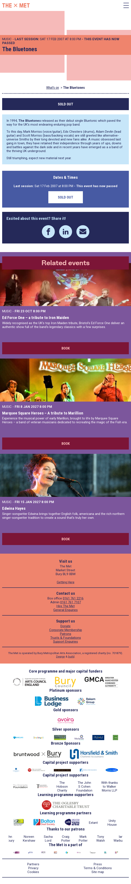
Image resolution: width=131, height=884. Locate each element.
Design (60, 656)
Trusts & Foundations (65, 638)
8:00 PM (39, 311)
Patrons (65, 634)
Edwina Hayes (13, 508)
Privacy (33, 868)
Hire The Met (66, 606)
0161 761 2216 (73, 598)
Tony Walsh (100, 838)
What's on (52, 88)
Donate (65, 626)
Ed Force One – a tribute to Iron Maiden (35, 317)
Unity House (112, 823)
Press (98, 864)
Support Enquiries (65, 642)
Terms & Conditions (98, 868)
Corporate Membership (65, 630)
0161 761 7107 (70, 602)
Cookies (33, 872)
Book (66, 348)
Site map (98, 872)
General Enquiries (65, 610)
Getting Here (65, 582)
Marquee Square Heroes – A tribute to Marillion (42, 413)
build (71, 656)
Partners (33, 864)
